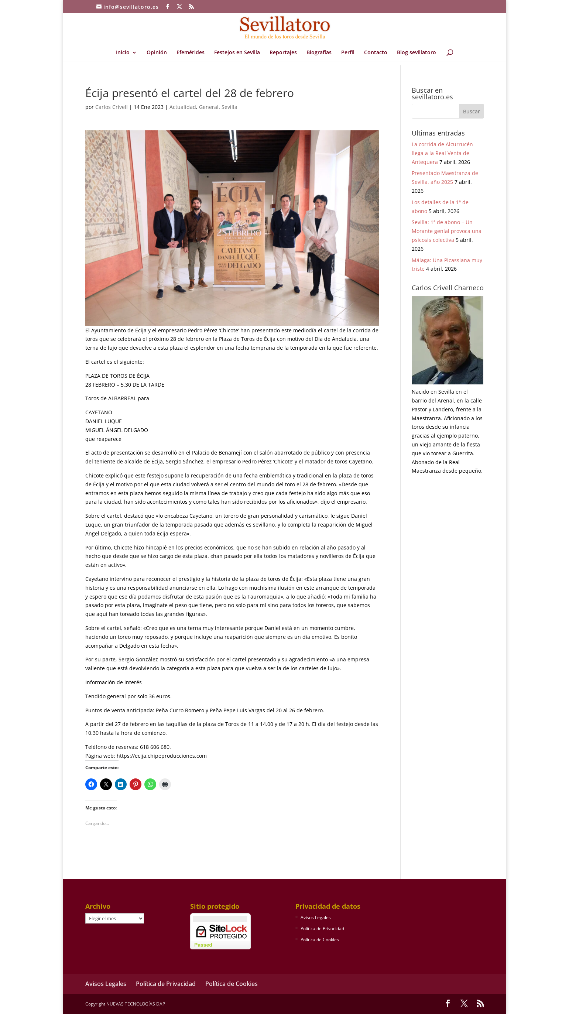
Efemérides (190, 53)
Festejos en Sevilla (237, 53)
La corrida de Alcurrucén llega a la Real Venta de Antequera (442, 153)
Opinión (157, 53)
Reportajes (283, 53)
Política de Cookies (320, 939)
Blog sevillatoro (416, 53)
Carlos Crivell (111, 106)
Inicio (123, 53)
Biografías (319, 53)
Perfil (347, 53)
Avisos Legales (316, 917)
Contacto (375, 53)
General (209, 106)
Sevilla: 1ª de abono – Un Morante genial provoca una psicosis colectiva (446, 231)
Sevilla (229, 106)
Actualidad (182, 106)
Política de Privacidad (322, 928)
